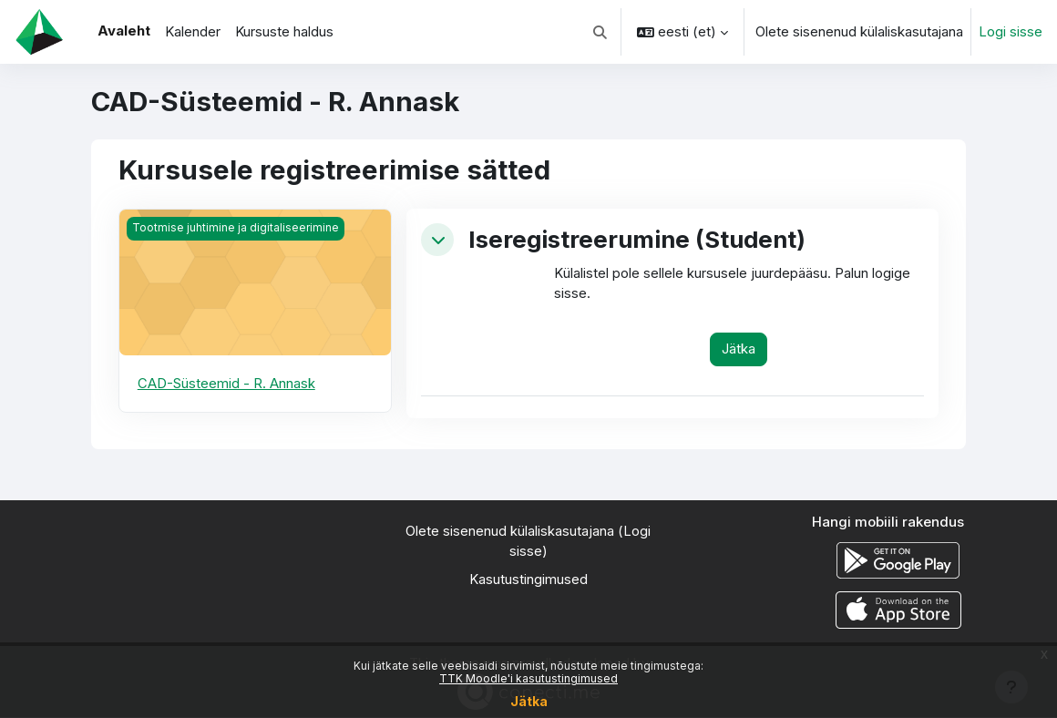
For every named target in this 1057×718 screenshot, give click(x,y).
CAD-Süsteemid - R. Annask (226, 383)
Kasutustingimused (528, 579)
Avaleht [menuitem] (123, 30)
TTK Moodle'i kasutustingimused (528, 678)
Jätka (529, 701)
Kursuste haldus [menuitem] (284, 31)
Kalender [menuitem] (193, 31)
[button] (601, 32)
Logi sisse (1010, 31)
